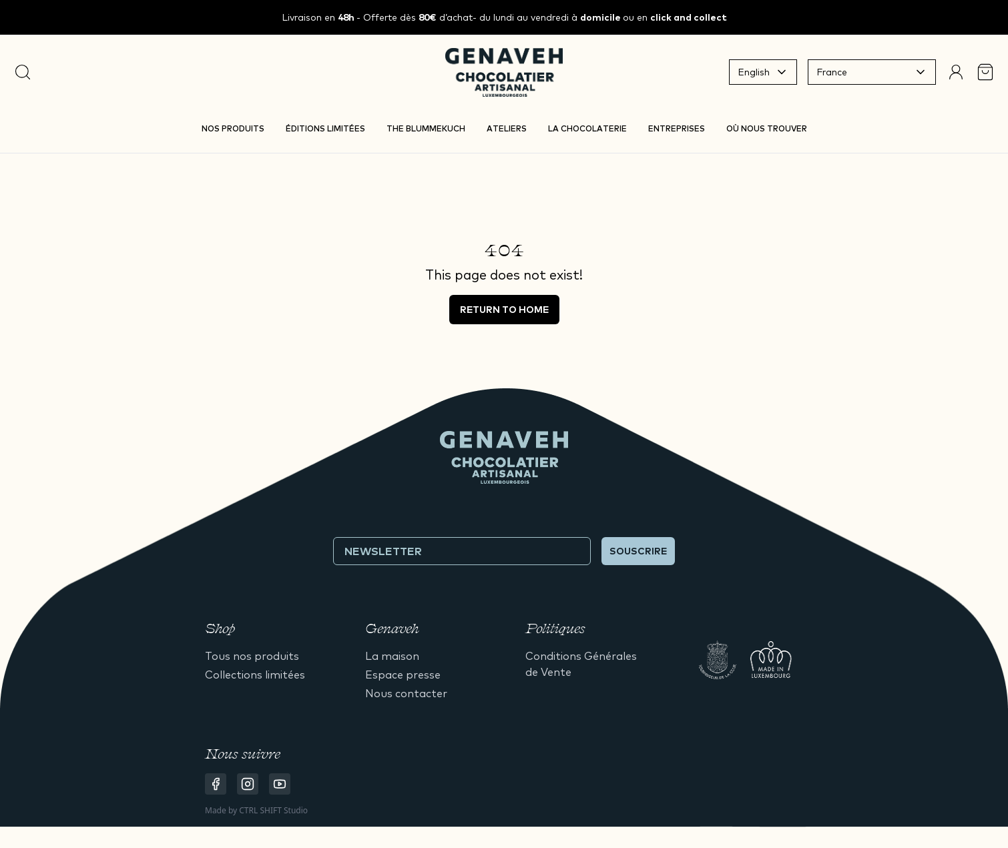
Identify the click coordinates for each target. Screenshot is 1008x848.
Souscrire (638, 551)
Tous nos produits (252, 656)
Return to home (504, 310)
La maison (392, 656)
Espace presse (403, 674)
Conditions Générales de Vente (581, 664)
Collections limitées (255, 674)
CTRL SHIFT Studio (273, 810)
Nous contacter (406, 693)
